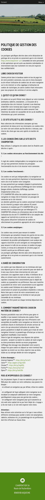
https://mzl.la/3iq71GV (16, 367)
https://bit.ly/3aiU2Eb (15, 370)
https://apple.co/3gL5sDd (16, 362)
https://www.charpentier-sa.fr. (11, 60)
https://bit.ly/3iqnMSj (16, 365)
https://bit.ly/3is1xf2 (23, 360)
